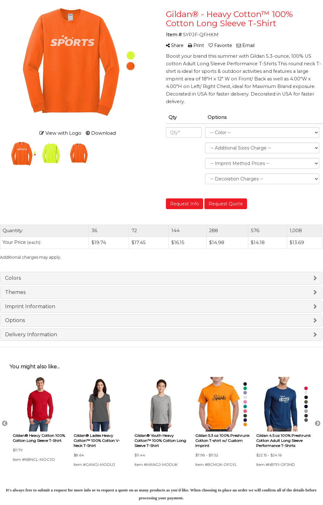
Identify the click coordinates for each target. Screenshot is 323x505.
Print (196, 45)
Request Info (184, 204)
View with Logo (60, 133)
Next (317, 423)
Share (175, 45)
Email (246, 45)
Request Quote (225, 204)
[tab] (161, 278)
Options (15, 320)
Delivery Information (31, 335)
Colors (13, 278)
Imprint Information (30, 306)
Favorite (220, 45)
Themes (15, 292)
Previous (5, 423)
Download (101, 133)
